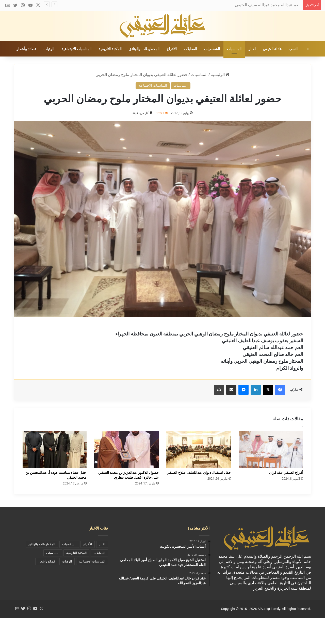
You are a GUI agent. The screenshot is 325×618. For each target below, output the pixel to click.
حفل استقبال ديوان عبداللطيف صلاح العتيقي (199, 473)
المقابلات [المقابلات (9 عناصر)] (99, 553)
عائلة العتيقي (272, 49)
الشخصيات (212, 49)
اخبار (252, 49)
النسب (293, 49)
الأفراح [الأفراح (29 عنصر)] (87, 544)
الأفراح (172, 49)
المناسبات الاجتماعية (76, 49)
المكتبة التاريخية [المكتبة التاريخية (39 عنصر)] (76, 553)
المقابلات (190, 49)
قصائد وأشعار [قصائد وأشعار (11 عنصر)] (46, 561)
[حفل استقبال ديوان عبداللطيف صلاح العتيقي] (198, 449)
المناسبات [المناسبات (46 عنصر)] (52, 553)
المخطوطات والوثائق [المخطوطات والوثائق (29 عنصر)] (41, 544)
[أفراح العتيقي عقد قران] (271, 449)
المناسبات (234, 49)
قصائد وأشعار (26, 49)
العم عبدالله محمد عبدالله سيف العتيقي (268, 5)
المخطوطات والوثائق (144, 49)
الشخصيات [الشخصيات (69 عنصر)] (69, 544)
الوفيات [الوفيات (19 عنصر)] (67, 561)
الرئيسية (220, 74)
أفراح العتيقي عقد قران (286, 473)
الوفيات (48, 49)
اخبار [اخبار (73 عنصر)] (102, 544)
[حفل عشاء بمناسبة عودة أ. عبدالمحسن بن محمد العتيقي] (54, 449)
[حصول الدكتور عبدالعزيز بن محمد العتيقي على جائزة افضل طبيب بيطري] (126, 449)
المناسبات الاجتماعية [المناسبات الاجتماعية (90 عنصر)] (92, 561)
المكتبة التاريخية (110, 49)
